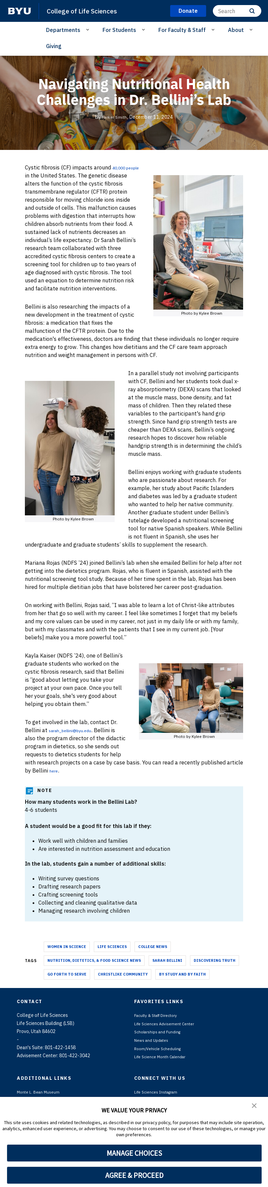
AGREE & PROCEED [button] (134, 1175)
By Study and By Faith (182, 982)
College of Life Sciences (86, 10)
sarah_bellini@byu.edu (77, 738)
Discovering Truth (214, 968)
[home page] (19, 11)
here (120, 778)
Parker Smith (114, 117)
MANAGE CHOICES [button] (134, 1153)
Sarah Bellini (167, 968)
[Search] (237, 11)
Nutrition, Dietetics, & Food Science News (94, 968)
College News (152, 954)
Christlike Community (123, 982)
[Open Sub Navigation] (88, 29)
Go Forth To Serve (66, 982)
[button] (254, 1106)
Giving (54, 46)
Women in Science (66, 954)
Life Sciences (112, 954)
